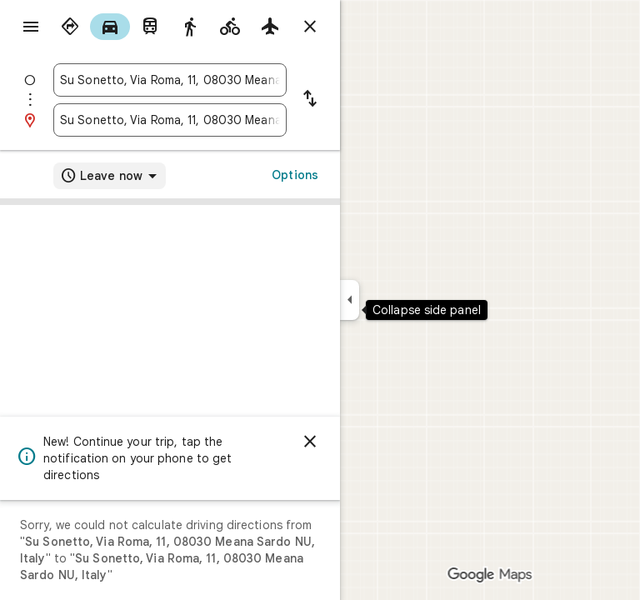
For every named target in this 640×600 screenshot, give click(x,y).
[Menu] (30, 27)
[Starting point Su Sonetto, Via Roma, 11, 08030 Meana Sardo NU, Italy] (170, 80)
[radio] (70, 26)
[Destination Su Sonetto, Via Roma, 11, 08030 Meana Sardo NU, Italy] (170, 120)
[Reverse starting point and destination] (310, 100)
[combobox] (170, 80)
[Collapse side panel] (349, 300)
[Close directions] (310, 27)
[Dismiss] (310, 442)
